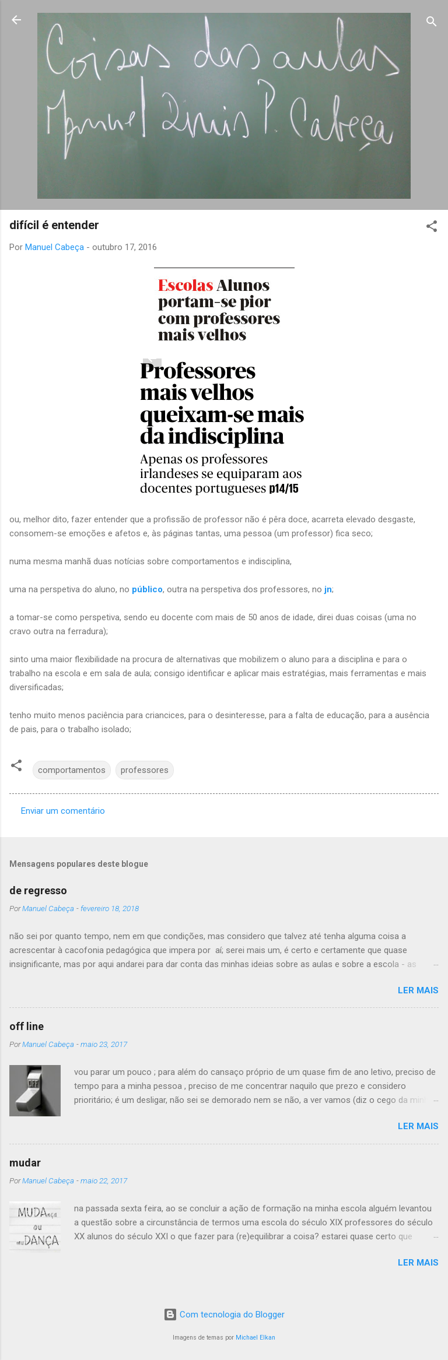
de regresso (38, 890)
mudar (25, 1163)
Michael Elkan (255, 1337)
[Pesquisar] (432, 23)
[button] (432, 228)
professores (145, 770)
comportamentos (72, 770)
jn (328, 589)
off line (26, 1026)
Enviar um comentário (63, 811)
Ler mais (418, 990)
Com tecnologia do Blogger (224, 1314)
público (147, 589)
